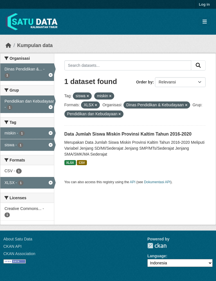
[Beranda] (8, 45)
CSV (82, 162)
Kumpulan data (35, 45)
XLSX (70, 162)
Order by (144, 82)
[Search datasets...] (128, 65)
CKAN (156, 246)
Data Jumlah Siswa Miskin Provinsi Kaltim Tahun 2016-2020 (128, 134)
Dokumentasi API (157, 182)
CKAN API (12, 246)
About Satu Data (17, 239)
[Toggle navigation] (204, 22)
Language (156, 256)
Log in (204, 4)
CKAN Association (19, 253)
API (133, 182)
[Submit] (198, 65)
